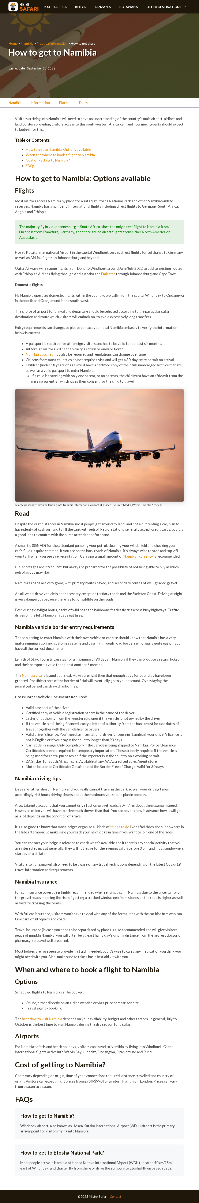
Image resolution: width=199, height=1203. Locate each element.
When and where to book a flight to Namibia (60, 155)
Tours (83, 102)
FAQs (30, 165)
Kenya (80, 7)
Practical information (52, 43)
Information (40, 102)
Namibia (27, 43)
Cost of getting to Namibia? (48, 160)
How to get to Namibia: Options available (58, 149)
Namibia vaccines (39, 354)
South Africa (55, 7)
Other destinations (168, 6)
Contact (115, 1196)
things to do (119, 827)
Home (13, 43)
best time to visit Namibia (42, 1019)
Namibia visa (32, 675)
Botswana (128, 7)
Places (64, 102)
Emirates (108, 274)
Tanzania (102, 7)
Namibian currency (138, 556)
